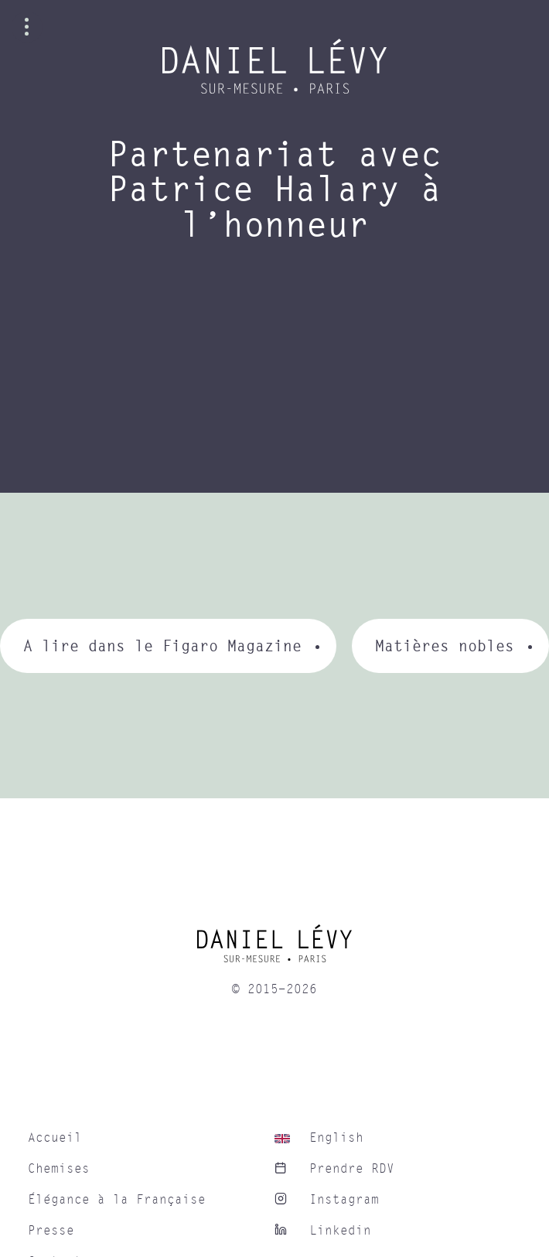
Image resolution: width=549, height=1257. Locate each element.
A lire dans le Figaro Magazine (162, 645)
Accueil (55, 1138)
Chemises (59, 1169)
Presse (51, 1230)
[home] (275, 949)
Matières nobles (444, 645)
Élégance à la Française (117, 1199)
